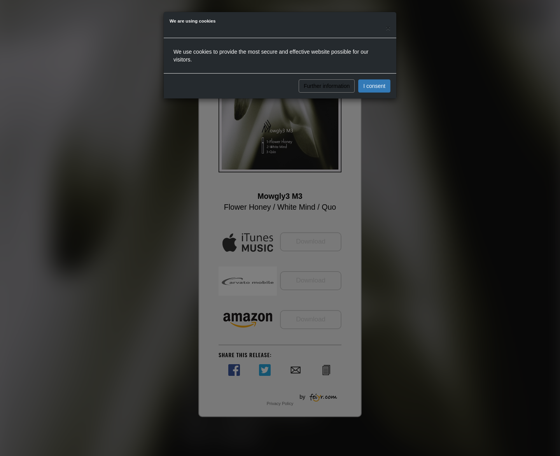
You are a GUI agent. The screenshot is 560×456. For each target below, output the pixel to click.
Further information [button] (327, 86)
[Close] (388, 28)
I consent (374, 86)
